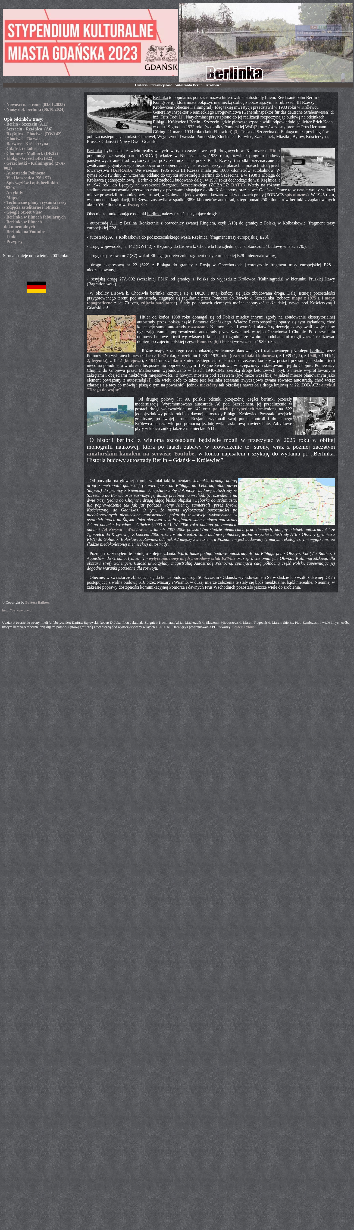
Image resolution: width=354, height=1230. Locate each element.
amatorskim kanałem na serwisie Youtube (140, 453)
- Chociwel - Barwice (23, 138)
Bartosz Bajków (37, 602)
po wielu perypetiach (233, 409)
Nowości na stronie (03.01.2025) (36, 104)
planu (176, 360)
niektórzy (209, 385)
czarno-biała (242, 355)
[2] (256, 126)
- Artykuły (13, 192)
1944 (153, 360)
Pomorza (205, 341)
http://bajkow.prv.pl (17, 610)
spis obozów (296, 194)
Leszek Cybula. (243, 627)
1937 (161, 355)
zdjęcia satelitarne (158, 303)
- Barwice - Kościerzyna (26, 143)
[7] (147, 380)
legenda (99, 360)
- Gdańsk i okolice (20, 148)
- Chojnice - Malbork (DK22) (31, 153)
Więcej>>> (137, 204)
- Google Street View (23, 212)
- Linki (10, 236)
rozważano (198, 326)
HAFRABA (121, 170)
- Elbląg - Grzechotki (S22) (29, 158)
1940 (312, 355)
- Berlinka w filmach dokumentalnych (23, 224)
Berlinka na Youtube (26, 231)
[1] (181, 117)
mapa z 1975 (304, 298)
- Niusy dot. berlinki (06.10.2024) (34, 109)
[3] (236, 131)
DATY (237, 185)
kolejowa (133, 360)
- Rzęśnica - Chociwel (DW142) (32, 134)
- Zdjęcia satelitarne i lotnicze (31, 207)
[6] (216, 341)
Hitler (274, 150)
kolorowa (266, 355)
